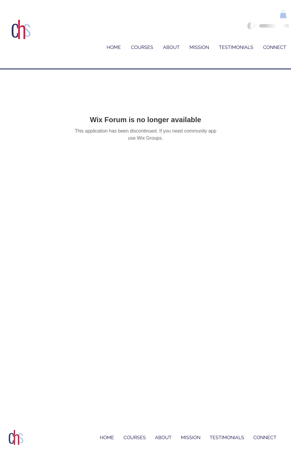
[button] (283, 14)
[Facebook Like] (264, 15)
